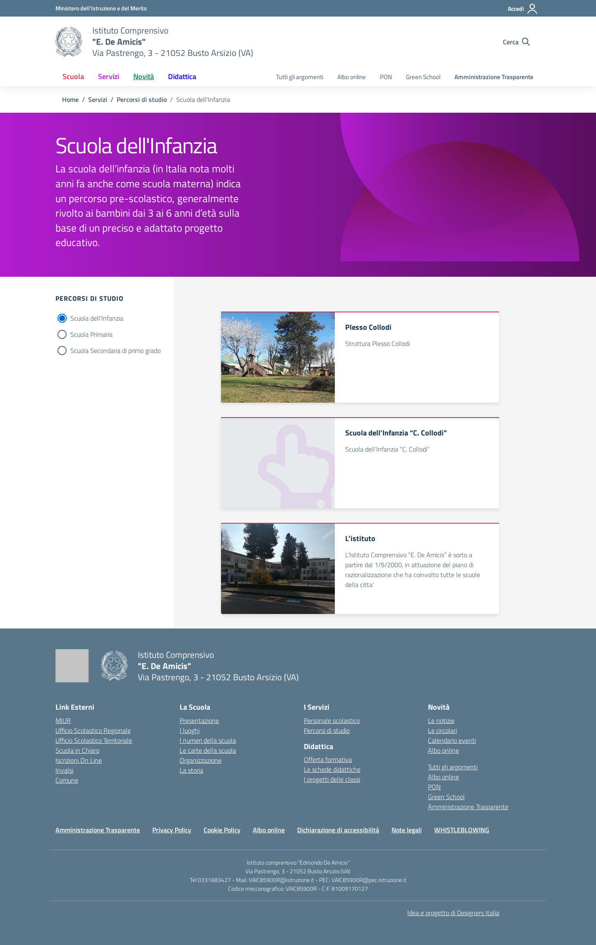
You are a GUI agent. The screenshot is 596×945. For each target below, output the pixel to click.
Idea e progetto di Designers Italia (453, 913)
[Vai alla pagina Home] (70, 99)
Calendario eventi (452, 740)
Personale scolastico (332, 720)
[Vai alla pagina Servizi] (97, 99)
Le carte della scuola (208, 750)
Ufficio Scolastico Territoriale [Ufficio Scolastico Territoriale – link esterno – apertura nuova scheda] (93, 740)
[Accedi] (523, 8)
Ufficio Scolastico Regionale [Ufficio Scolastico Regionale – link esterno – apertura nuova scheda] (93, 730)
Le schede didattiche (332, 769)
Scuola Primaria (91, 334)
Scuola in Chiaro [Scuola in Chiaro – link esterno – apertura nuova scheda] (77, 750)
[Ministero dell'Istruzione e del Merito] (101, 8)
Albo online (351, 77)
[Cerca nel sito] (516, 41)
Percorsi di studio (327, 730)
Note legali (407, 830)
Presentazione (199, 720)
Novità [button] (143, 76)
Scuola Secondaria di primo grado (115, 350)
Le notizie (441, 720)
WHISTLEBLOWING (461, 830)
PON (386, 77)
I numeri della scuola (208, 740)
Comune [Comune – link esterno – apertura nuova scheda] (66, 780)
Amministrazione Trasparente (494, 77)
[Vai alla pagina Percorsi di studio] (142, 99)
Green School (423, 77)
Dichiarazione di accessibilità (338, 830)
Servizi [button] (108, 76)
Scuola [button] (73, 76)
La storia (191, 770)
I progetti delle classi (332, 779)
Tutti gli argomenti (299, 77)
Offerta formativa (328, 759)
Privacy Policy (171, 830)
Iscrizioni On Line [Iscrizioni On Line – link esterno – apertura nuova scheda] (78, 760)
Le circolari (442, 730)
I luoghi (189, 730)
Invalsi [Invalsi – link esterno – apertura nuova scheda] (64, 770)
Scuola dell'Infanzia (96, 318)
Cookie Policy (222, 830)
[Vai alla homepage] (68, 42)
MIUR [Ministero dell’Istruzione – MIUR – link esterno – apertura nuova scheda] (63, 720)
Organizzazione (200, 760)
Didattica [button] (182, 76)
